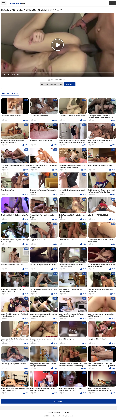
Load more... (58, 401)
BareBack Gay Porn (56, 416)
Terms (67, 412)
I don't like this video (52, 80)
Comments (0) (69, 84)
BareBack (17, 3)
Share (60, 84)
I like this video (49, 80)
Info (42, 84)
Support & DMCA (53, 412)
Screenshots (51, 84)
